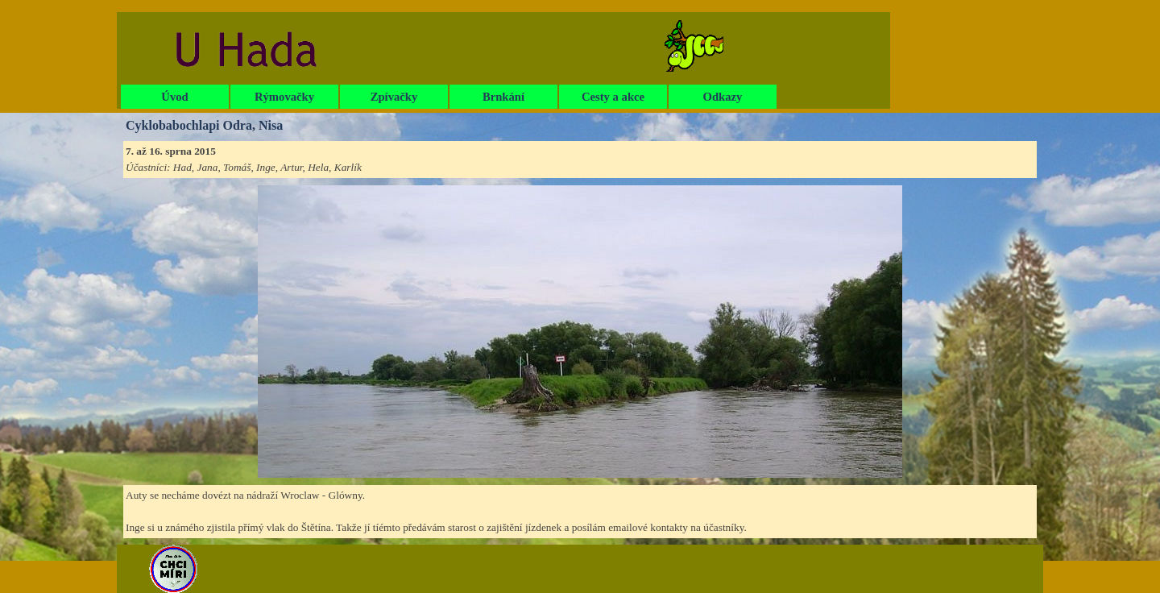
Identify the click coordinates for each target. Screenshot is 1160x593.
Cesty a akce (613, 96)
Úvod (174, 96)
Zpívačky (394, 96)
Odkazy (723, 96)
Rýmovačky (284, 96)
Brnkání (503, 96)
